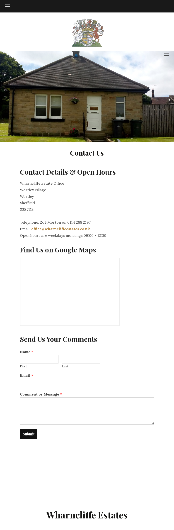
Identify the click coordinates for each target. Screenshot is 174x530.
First (23, 366)
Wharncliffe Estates (87, 515)
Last (65, 366)
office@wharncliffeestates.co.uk (60, 229)
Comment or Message (41, 394)
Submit (28, 434)
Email (26, 375)
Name (26, 351)
